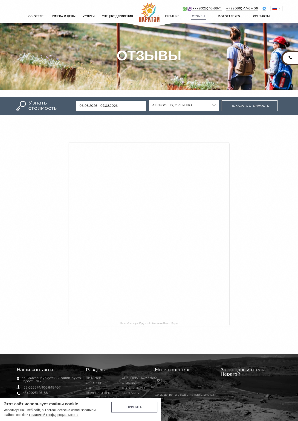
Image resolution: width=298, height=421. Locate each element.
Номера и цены (63, 16)
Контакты (261, 16)
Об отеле (35, 16)
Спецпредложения (117, 16)
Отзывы (198, 16)
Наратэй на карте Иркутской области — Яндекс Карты (149, 323)
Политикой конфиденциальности (53, 415)
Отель (91, 388)
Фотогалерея (229, 16)
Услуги (89, 16)
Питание (172, 16)
